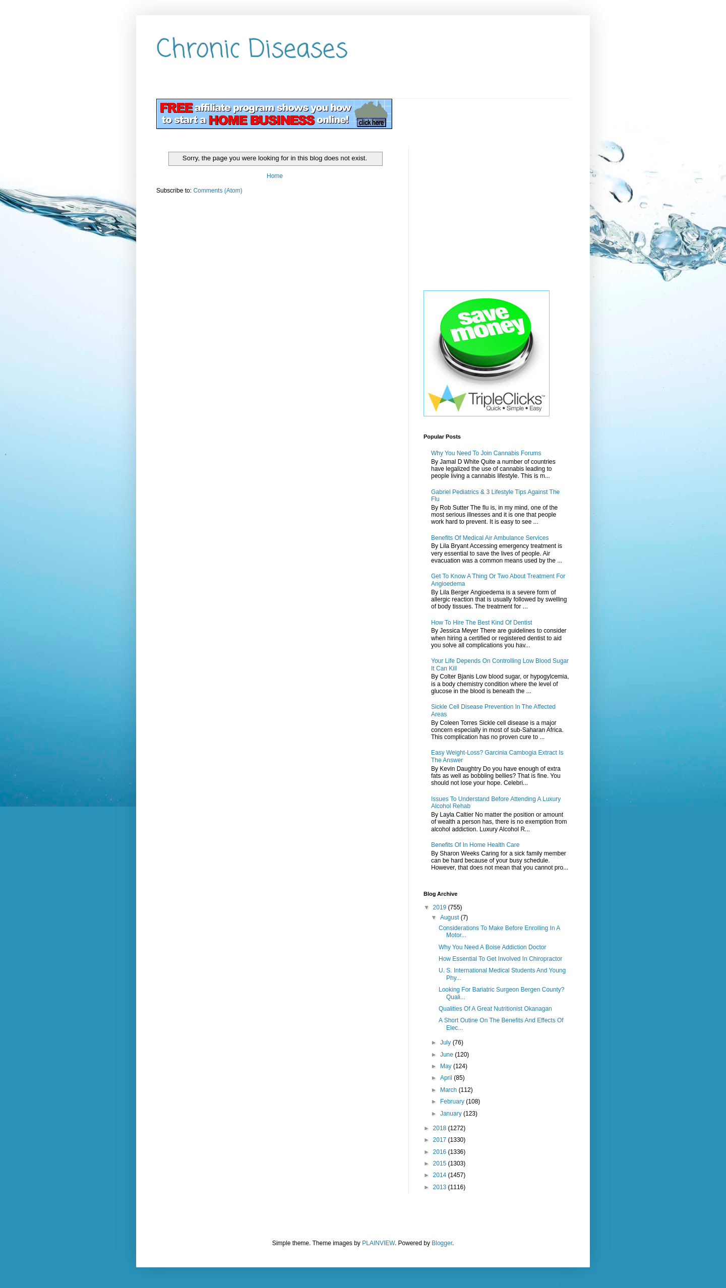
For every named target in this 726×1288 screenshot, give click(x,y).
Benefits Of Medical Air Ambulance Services (490, 537)
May (446, 1066)
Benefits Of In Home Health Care (475, 844)
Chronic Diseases (252, 50)
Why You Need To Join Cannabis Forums (486, 453)
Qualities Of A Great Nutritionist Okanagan (495, 1008)
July (446, 1042)
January (451, 1113)
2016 (440, 1151)
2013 (440, 1187)
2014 (440, 1175)
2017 (440, 1139)
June (447, 1054)
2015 (440, 1163)
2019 (440, 907)
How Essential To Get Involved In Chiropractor (500, 958)
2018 (440, 1128)
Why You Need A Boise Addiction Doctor (492, 947)
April (447, 1077)
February (453, 1101)
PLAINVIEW (378, 1243)
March (449, 1089)
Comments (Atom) (217, 190)
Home (275, 175)
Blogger (442, 1243)
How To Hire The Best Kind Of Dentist (481, 622)
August (450, 917)
